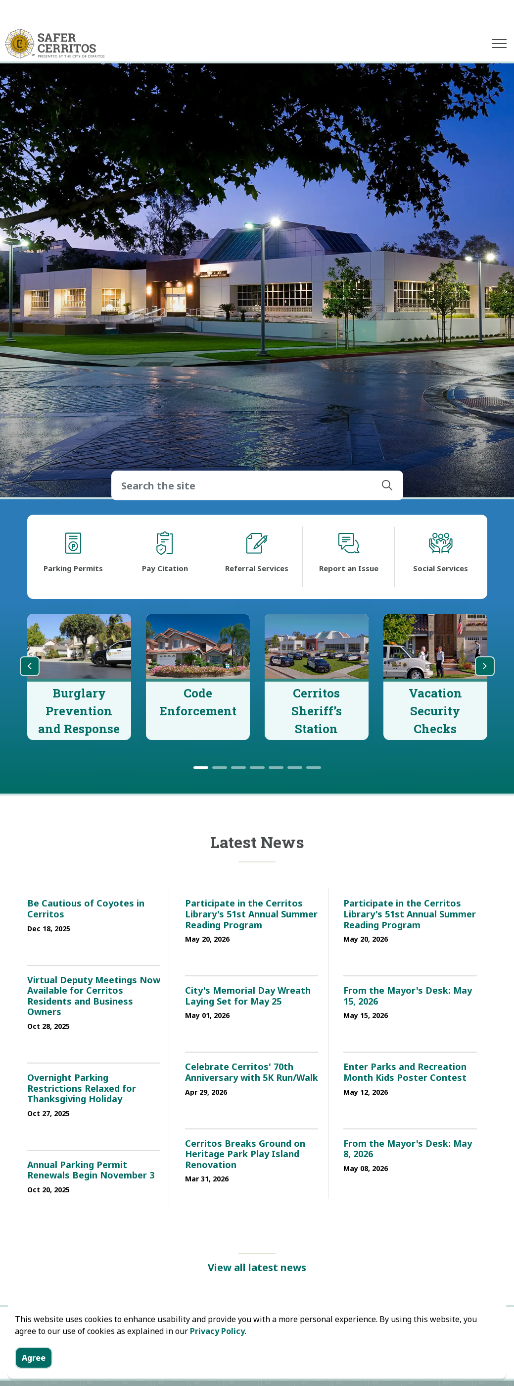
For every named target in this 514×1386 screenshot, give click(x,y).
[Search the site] (257, 485)
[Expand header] (499, 43)
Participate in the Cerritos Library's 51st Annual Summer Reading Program (251, 914)
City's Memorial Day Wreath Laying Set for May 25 (248, 996)
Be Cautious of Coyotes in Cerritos (85, 909)
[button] (387, 485)
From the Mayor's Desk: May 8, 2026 (407, 1149)
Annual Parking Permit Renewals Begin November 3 (90, 1170)
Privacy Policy (217, 1331)
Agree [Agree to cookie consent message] (33, 1358)
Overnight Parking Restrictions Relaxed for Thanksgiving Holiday (81, 1088)
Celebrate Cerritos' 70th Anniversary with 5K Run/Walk (251, 1072)
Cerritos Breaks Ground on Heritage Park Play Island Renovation (245, 1154)
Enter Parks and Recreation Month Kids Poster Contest (405, 1072)
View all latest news (257, 1268)
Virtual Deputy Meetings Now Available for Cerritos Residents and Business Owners (93, 996)
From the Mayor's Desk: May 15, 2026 (407, 996)
